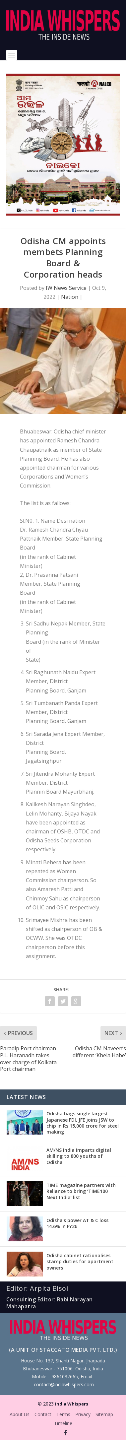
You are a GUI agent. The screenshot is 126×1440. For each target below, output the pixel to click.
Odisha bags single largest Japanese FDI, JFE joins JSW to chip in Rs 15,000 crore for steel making (82, 1122)
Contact (42, 1414)
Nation (69, 296)
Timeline (63, 1423)
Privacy (83, 1414)
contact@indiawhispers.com (64, 1384)
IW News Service (66, 288)
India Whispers (71, 1404)
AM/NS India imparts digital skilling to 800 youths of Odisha (78, 1156)
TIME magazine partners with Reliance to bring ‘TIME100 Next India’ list (81, 1191)
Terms (63, 1414)
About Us (20, 1414)
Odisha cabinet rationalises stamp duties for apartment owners (79, 1261)
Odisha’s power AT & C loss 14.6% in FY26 (77, 1223)
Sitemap (104, 1414)
